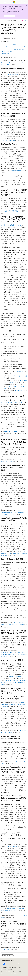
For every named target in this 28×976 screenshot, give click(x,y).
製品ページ (20, 371)
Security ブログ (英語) (7, 461)
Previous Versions (13, 967)
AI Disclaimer (4, 967)
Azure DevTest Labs (12, 846)
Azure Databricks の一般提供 (9, 44)
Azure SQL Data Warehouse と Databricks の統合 (13, 46)
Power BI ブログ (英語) (7, 652)
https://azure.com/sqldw (7, 140)
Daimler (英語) (11, 908)
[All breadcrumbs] (2, 20)
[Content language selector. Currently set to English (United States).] (8, 960)
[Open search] (21, 2)
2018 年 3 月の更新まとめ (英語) (14, 625)
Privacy (9, 969)
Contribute (3, 969)
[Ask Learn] (22, 20)
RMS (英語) (12, 910)
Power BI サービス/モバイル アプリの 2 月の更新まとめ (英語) (14, 683)
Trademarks (3, 974)
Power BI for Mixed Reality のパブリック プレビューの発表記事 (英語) (14, 654)
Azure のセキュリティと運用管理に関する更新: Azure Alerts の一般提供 (13, 50)
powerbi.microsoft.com (15, 676)
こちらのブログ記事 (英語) (11, 211)
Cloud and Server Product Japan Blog (11, 20)
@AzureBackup (18, 390)
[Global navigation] (1, 2)
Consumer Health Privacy (7, 971)
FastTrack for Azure (6, 48)
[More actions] (25, 20)
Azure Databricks (12, 74)
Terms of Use (19, 971)
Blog (20, 967)
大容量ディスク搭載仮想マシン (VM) (11, 225)
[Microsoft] (14, 2)
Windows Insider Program (10, 431)
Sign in (25, 2)
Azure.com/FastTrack (16, 170)
